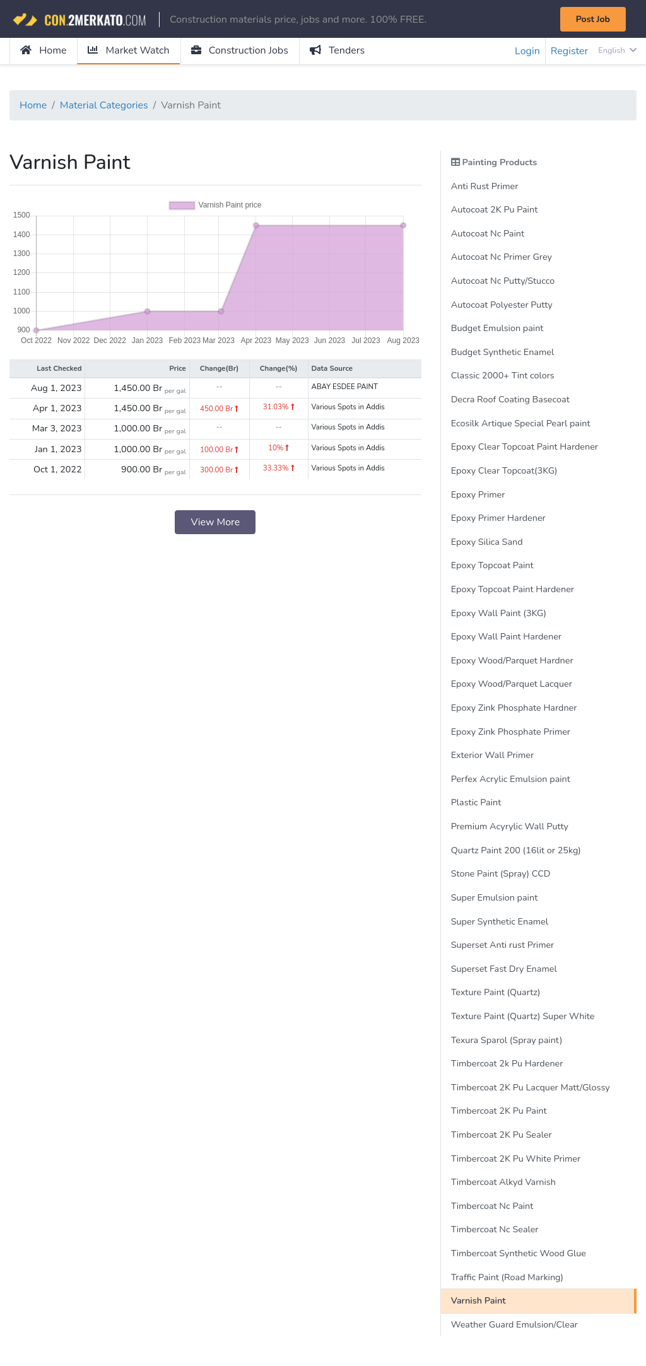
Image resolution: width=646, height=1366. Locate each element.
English (617, 50)
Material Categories (104, 105)
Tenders (337, 50)
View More (215, 522)
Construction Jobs (239, 50)
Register (570, 51)
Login (527, 51)
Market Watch (128, 50)
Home (43, 50)
